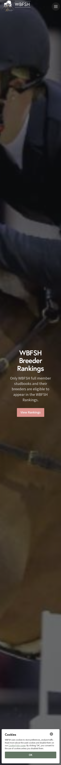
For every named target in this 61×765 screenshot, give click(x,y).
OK (30, 755)
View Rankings (30, 413)
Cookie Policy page (17, 745)
